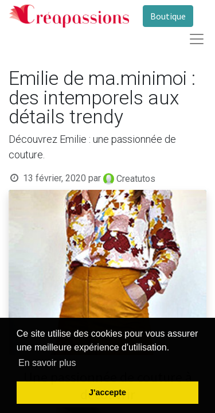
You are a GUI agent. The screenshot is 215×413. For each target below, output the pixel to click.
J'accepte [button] (107, 392)
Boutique (168, 16)
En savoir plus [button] (47, 363)
